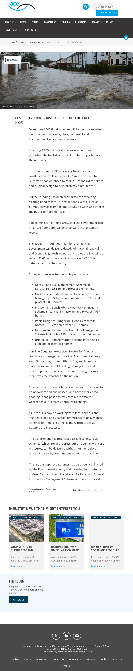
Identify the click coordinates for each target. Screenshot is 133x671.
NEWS (23, 22)
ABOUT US (10, 22)
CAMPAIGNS (50, 22)
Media (103, 659)
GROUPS (66, 22)
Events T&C (59, 659)
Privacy (27, 659)
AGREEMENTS (13, 29)
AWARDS (96, 22)
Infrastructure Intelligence (30, 42)
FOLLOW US (18, 599)
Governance (75, 659)
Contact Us (116, 659)
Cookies (15, 659)
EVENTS (109, 22)
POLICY (35, 22)
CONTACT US (31, 29)
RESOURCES (80, 22)
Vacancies (91, 659)
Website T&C (41, 659)
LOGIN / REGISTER (107, 12)
